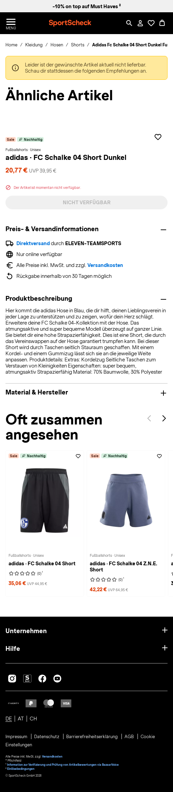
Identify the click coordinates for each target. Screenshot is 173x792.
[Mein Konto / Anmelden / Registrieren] (140, 23)
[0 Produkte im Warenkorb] (162, 23)
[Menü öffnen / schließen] (10, 23)
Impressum (16, 736)
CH (33, 718)
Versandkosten (105, 265)
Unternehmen (26, 630)
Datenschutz (47, 736)
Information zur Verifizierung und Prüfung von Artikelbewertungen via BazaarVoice (63, 764)
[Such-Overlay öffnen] (129, 23)
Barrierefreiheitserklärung (92, 736)
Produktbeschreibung (38, 298)
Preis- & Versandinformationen (52, 229)
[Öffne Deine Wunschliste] (151, 23)
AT (21, 718)
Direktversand (33, 243)
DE (8, 718)
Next (164, 418)
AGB (130, 736)
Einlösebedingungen (20, 769)
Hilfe (12, 648)
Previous (149, 418)
